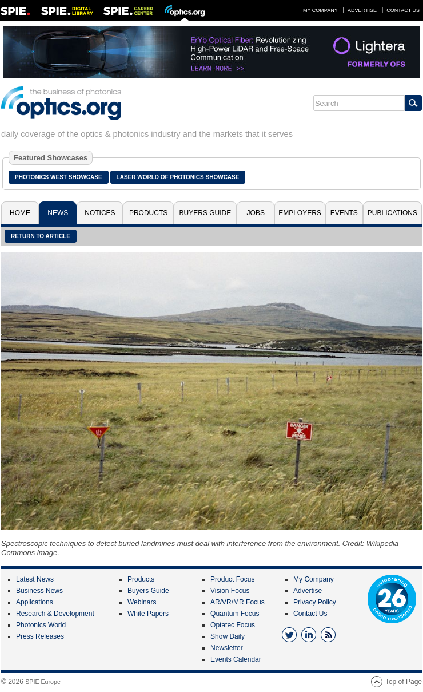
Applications (34, 602)
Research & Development (55, 614)
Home (20, 213)
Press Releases (40, 636)
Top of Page (403, 682)
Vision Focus (229, 591)
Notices (100, 213)
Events (344, 213)
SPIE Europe (43, 681)
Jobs (256, 213)
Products (148, 213)
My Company (320, 10)
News (57, 213)
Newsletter (226, 648)
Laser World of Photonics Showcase (178, 177)
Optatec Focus (232, 625)
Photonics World (41, 625)
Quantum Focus (234, 614)
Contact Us (403, 10)
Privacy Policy (314, 602)
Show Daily (227, 636)
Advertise (362, 10)
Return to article (40, 236)
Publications (392, 213)
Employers (299, 213)
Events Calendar (235, 659)
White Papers (148, 614)
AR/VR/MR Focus (237, 602)
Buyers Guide (205, 213)
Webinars (141, 602)
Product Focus (232, 579)
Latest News (35, 579)
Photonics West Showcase (58, 177)
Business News (39, 591)
